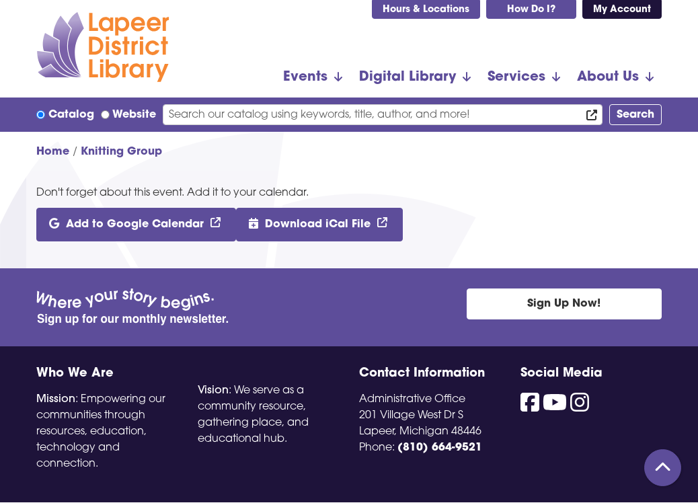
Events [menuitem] (305, 77)
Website (134, 115)
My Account (622, 10)
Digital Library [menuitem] (407, 77)
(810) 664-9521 (439, 447)
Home (52, 152)
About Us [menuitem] (608, 77)
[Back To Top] (662, 467)
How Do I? (531, 10)
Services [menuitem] (516, 77)
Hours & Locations (426, 10)
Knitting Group (121, 152)
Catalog (71, 115)
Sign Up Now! (563, 304)
